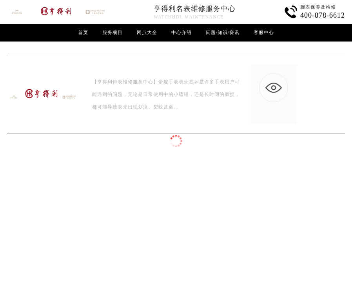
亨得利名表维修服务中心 (195, 9)
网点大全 (147, 32)
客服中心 (264, 32)
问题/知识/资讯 (223, 32)
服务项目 (112, 32)
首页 (83, 32)
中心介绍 (181, 32)
